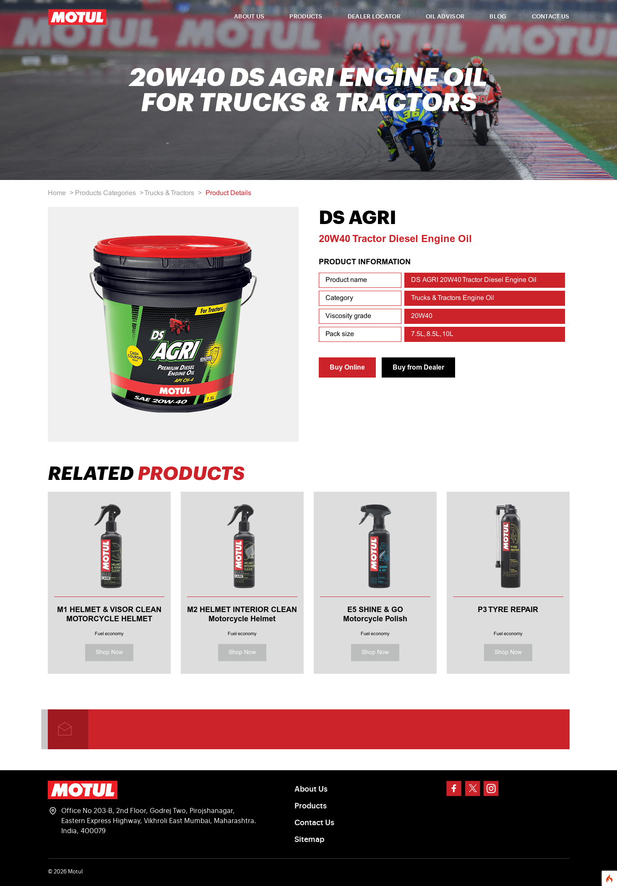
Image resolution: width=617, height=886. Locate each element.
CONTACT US (551, 17)
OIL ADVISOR (445, 17)
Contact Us (314, 822)
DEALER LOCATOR (374, 17)
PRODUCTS (305, 17)
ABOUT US (249, 17)
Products (310, 806)
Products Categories (105, 193)
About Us (311, 789)
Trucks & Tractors (169, 193)
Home (57, 193)
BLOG (497, 17)
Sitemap (309, 839)
